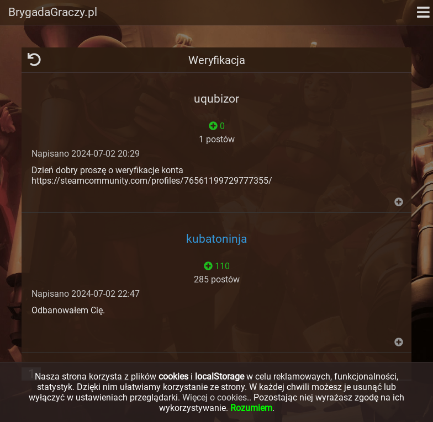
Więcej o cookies (214, 397)
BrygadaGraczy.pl (52, 12)
